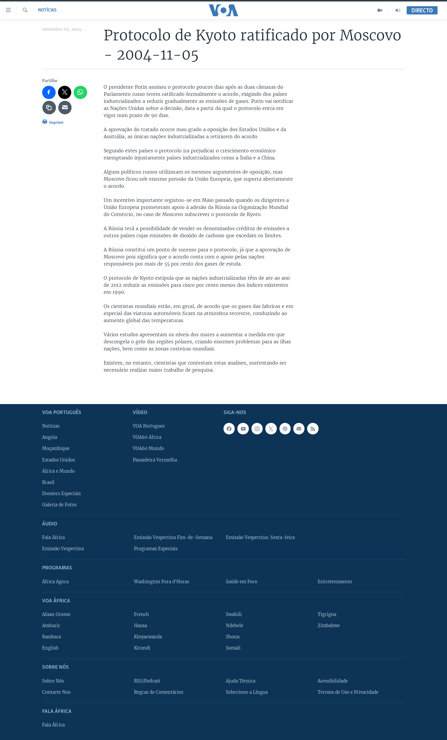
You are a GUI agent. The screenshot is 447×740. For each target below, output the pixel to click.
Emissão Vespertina (63, 548)
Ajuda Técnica (240, 680)
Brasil (48, 482)
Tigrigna (327, 614)
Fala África (53, 537)
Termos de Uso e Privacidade (348, 692)
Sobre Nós (53, 680)
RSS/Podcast (147, 680)
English (50, 648)
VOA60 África (147, 437)
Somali (233, 648)
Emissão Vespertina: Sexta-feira (260, 537)
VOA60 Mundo (148, 448)
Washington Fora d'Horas (161, 581)
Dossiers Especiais (61, 493)
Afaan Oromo (56, 614)
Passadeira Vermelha (155, 459)
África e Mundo (58, 471)
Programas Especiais (156, 548)
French (141, 614)
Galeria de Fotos (59, 504)
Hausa (140, 625)
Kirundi (142, 648)
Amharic (51, 625)
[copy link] (49, 107)
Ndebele (234, 625)
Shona (232, 637)
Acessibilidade (333, 680)
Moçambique (55, 448)
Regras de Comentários (158, 692)
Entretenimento (335, 581)
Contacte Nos (56, 692)
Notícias (47, 10)
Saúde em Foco (241, 581)
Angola (49, 437)
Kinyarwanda (148, 637)
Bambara (51, 637)
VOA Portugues (149, 426)
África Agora (55, 581)
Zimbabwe (329, 625)
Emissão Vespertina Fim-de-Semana (173, 537)
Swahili (234, 614)
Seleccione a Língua (247, 692)
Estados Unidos (58, 459)
